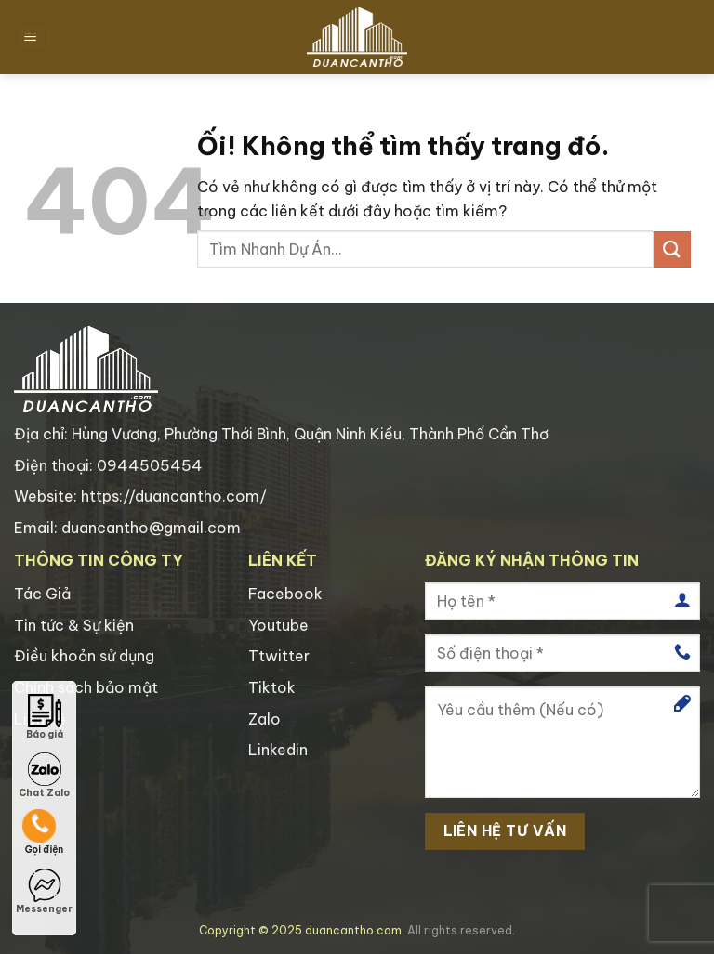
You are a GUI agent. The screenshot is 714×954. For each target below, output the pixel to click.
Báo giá (44, 717)
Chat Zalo (44, 775)
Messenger (44, 892)
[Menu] (31, 37)
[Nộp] (672, 249)
